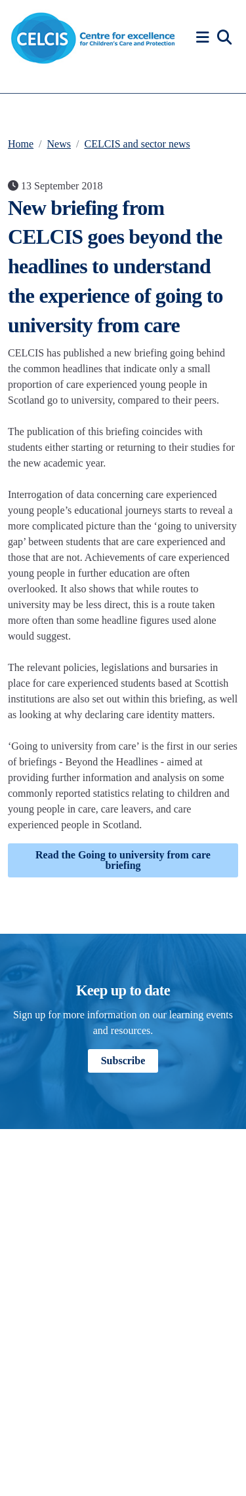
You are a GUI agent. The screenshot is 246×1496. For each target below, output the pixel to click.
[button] (204, 37)
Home (20, 143)
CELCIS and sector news (137, 143)
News (59, 143)
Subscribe (123, 1060)
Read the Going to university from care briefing (123, 860)
